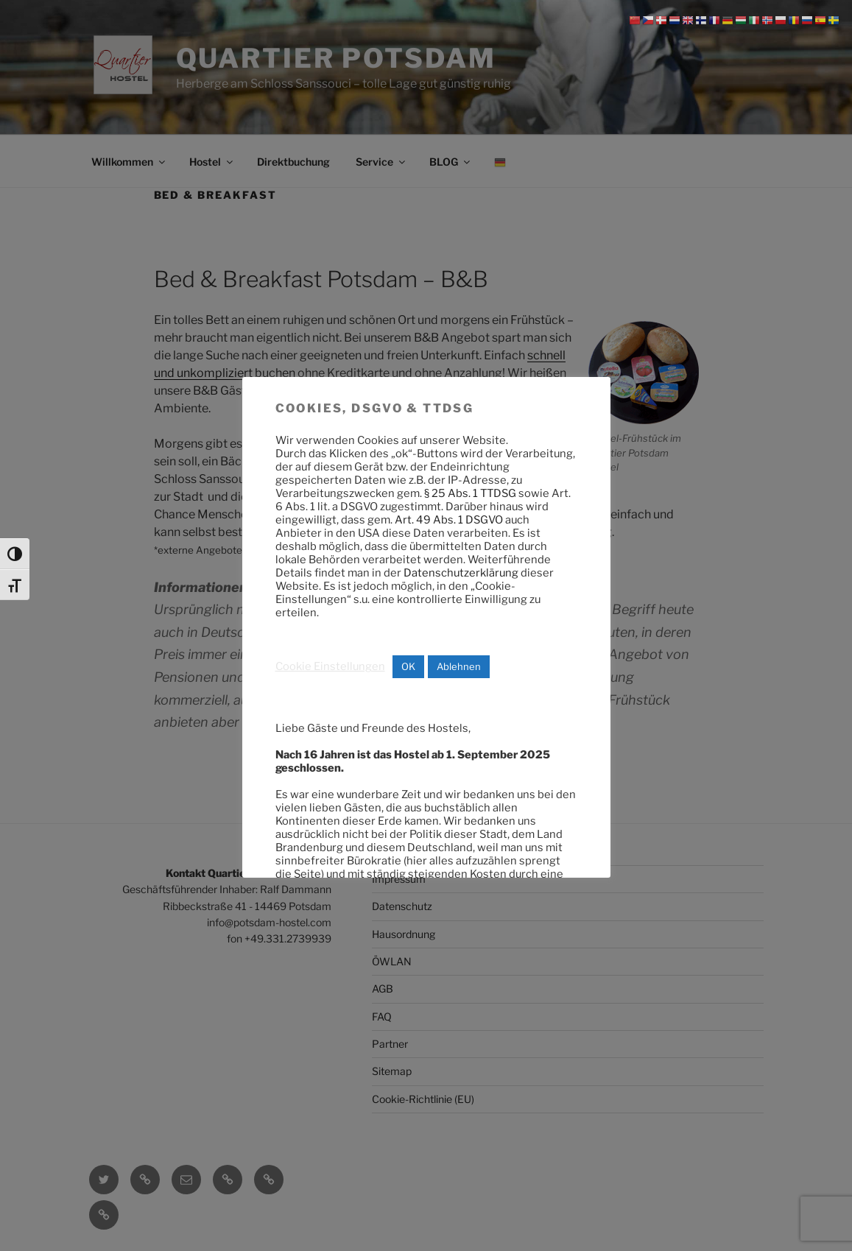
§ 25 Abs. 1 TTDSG (470, 493)
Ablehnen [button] (459, 666)
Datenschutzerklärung (461, 572)
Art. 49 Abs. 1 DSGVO (449, 519)
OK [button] (408, 666)
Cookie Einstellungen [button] (330, 666)
